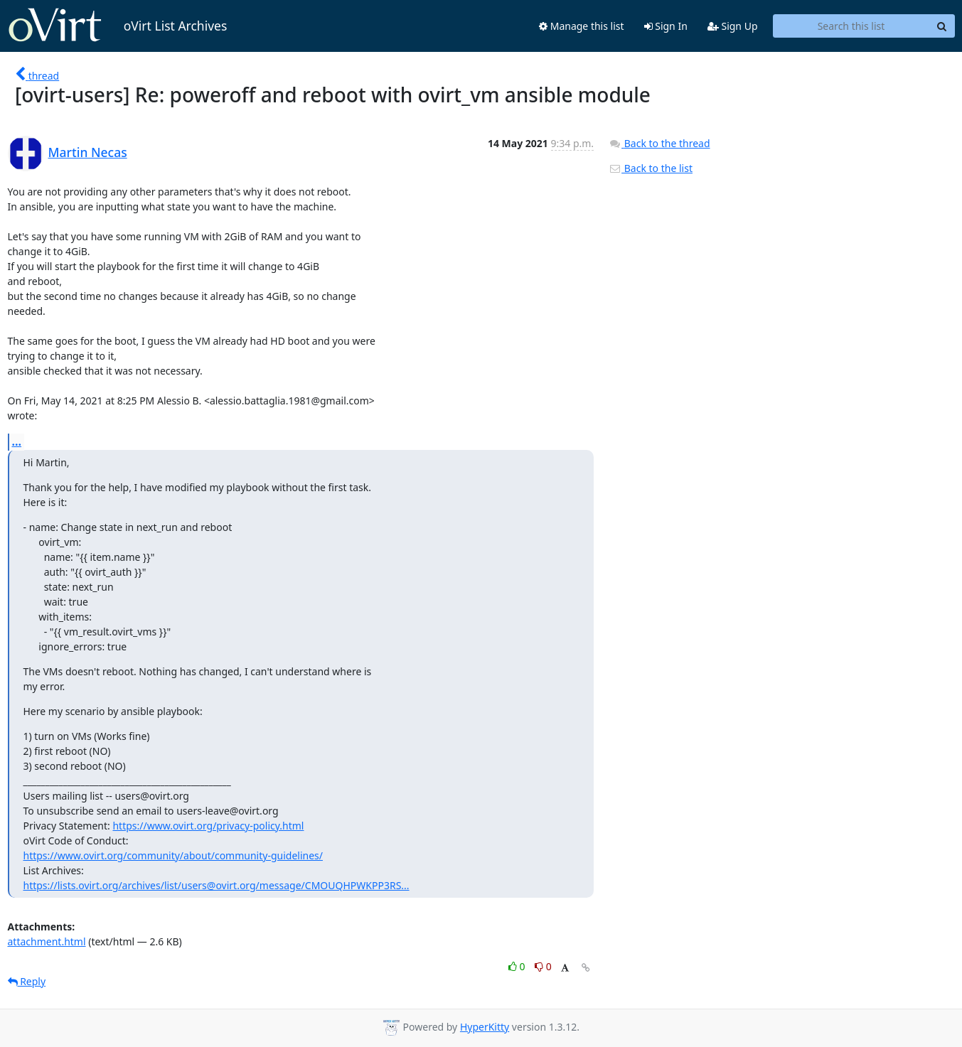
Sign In (666, 26)
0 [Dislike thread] (543, 966)
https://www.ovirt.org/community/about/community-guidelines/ (173, 855)
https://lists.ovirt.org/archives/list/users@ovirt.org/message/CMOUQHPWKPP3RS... (216, 885)
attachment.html (47, 941)
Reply (27, 981)
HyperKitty (484, 1026)
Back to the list (651, 168)
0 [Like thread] (518, 966)
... (17, 441)
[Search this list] (851, 26)
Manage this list (581, 26)
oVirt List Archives (118, 25)
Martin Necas (87, 152)
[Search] (942, 26)
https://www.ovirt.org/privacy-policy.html (208, 825)
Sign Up (732, 26)
